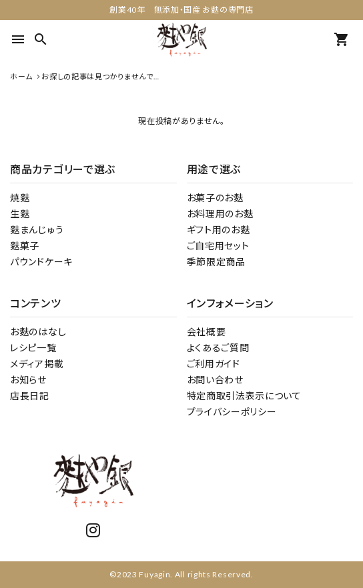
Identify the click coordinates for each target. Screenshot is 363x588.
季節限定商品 (216, 261)
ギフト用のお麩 (218, 229)
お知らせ (28, 379)
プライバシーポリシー (232, 411)
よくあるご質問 (218, 347)
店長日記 (29, 395)
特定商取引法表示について (244, 395)
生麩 (19, 213)
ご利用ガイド (213, 363)
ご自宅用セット (218, 245)
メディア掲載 (36, 363)
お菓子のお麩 (215, 197)
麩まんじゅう (36, 229)
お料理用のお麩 (220, 213)
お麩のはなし (38, 331)
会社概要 (206, 331)
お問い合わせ (215, 379)
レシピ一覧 (33, 347)
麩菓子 (24, 245)
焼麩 (19, 197)
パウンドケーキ (41, 261)
